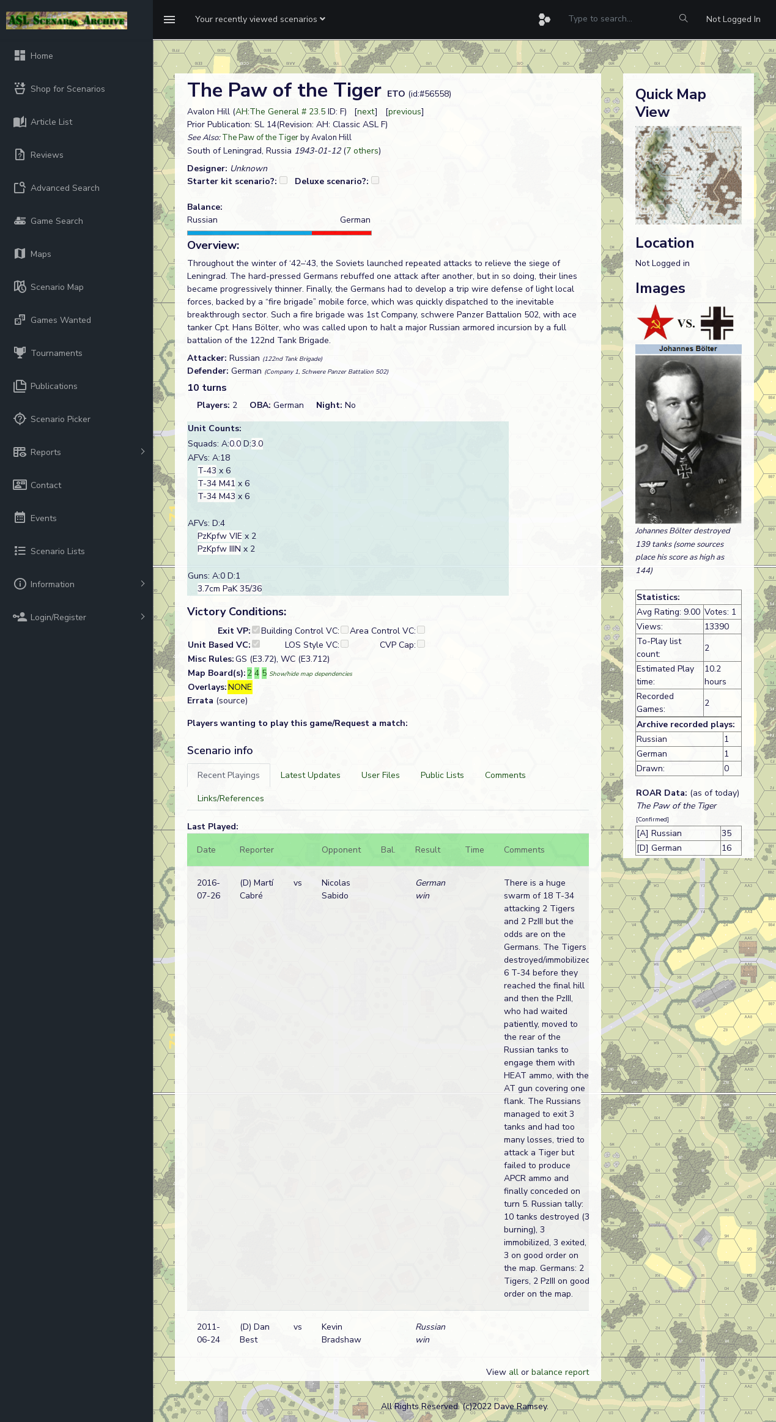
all (514, 1372)
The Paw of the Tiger (260, 137)
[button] (260, 19)
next (366, 111)
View (497, 1372)
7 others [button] (362, 151)
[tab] (228, 775)
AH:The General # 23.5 (280, 111)
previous (404, 111)
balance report (560, 1372)
